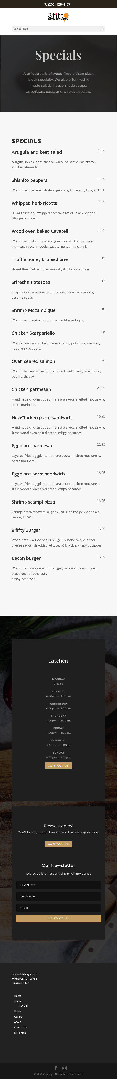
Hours (17, 1011)
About (17, 1022)
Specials (24, 1005)
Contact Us (58, 765)
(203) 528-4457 (59, 4)
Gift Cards (20, 1033)
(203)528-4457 (20, 983)
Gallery (18, 1016)
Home (17, 996)
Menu (17, 1001)
